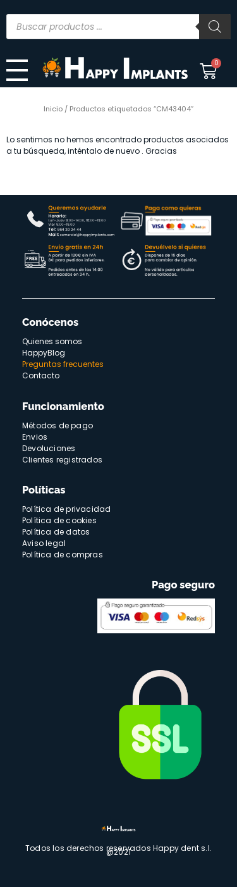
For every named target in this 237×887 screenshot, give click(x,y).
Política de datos (56, 531)
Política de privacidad (66, 509)
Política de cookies (59, 520)
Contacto (40, 375)
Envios (34, 436)
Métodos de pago (57, 425)
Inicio (53, 109)
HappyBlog (43, 352)
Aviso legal (44, 543)
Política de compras (62, 554)
